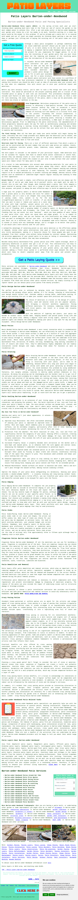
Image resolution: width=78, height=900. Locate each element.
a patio (58, 34)
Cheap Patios (64, 853)
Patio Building (58, 847)
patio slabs (63, 38)
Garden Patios (32, 851)
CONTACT (65, 11)
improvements (24, 807)
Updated (12, 885)
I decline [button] (52, 894)
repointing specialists (19, 809)
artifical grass (17, 816)
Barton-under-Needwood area (62, 80)
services (20, 822)
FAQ (16, 885)
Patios (4, 847)
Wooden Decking (15, 859)
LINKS (54, 11)
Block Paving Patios (48, 853)
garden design (61, 811)
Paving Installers (62, 851)
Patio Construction (29, 849)
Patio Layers (14, 849)
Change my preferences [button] (62, 894)
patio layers (50, 274)
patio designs (18, 687)
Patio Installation (16, 853)
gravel (62, 230)
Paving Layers (27, 845)
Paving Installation (17, 847)
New (7, 885)
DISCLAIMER (72, 11)
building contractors (23, 818)
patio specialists (41, 703)
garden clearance (59, 809)
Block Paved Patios (67, 845)
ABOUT (59, 11)
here (49, 863)
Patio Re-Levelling (47, 849)
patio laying (39, 754)
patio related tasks (59, 730)
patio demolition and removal (25, 580)
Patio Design (32, 857)
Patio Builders (44, 847)
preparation (57, 137)
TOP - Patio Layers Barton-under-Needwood (18, 869)
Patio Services (18, 857)
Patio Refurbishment (17, 851)
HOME (49, 11)
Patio (4, 266)
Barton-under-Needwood (38, 266)
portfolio (70, 78)
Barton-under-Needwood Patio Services (24, 771)
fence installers (54, 813)
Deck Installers (60, 857)
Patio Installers (51, 855)
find (8, 744)
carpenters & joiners (23, 811)
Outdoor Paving (13, 845)
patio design (44, 72)
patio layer (66, 50)
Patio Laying (40, 845)
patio (4, 34)
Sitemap (3, 885)
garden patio (54, 54)
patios (64, 52)
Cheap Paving (52, 845)
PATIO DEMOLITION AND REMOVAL (36, 593)
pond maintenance (60, 818)
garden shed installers (56, 816)
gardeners (19, 813)
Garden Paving (63, 849)
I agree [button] (45, 894)
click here (53, 764)
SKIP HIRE (57, 820)
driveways (58, 807)
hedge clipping (22, 820)
